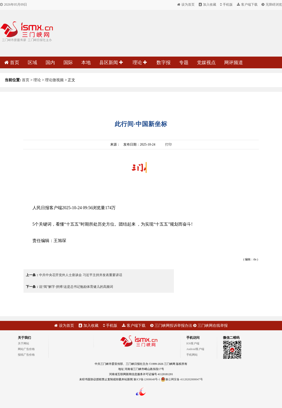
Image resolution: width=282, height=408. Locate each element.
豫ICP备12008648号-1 (146, 379)
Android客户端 (195, 349)
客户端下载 (247, 4)
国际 (68, 62)
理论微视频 (54, 80)
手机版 (226, 4)
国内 (50, 62)
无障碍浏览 (272, 4)
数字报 (164, 62)
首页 (11, 62)
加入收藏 (207, 4)
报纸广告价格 (26, 354)
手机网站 (192, 354)
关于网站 (23, 343)
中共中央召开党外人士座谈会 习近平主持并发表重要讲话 (80, 275)
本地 (86, 62)
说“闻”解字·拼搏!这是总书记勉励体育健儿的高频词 (76, 287)
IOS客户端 (192, 343)
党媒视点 (206, 62)
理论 (140, 62)
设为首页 (186, 4)
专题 (183, 62)
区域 (32, 62)
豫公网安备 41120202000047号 (182, 379)
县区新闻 (111, 62)
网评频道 (233, 62)
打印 (168, 144)
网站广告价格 (26, 349)
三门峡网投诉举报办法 (171, 325)
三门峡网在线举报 (210, 325)
